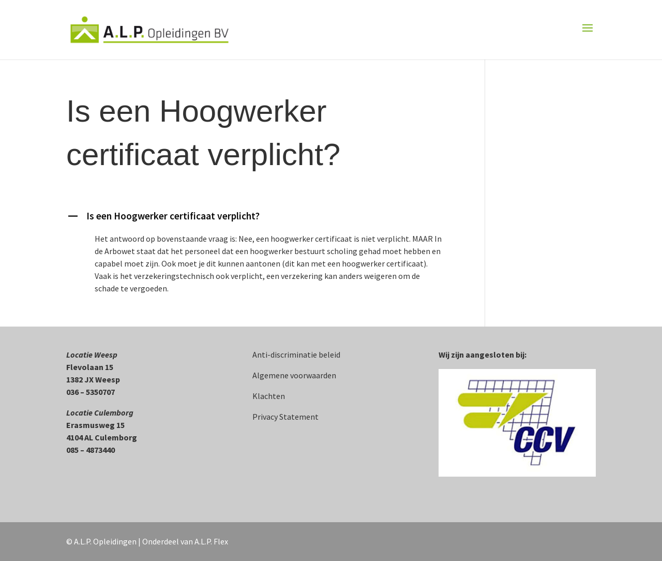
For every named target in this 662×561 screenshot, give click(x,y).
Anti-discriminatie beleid (296, 354)
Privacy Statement (285, 416)
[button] (261, 218)
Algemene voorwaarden (294, 375)
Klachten (268, 396)
